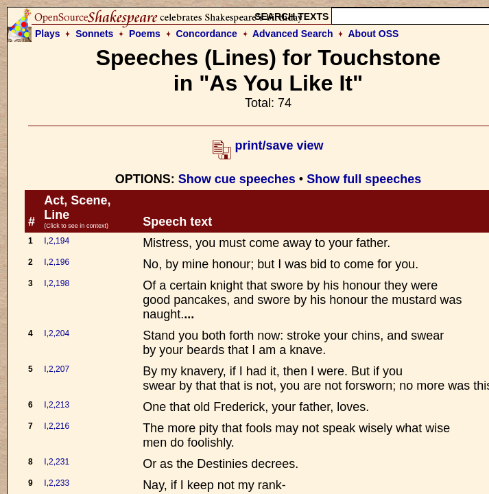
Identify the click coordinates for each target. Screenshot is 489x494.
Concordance (206, 33)
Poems (144, 33)
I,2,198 (56, 283)
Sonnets (94, 33)
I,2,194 (56, 241)
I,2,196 (56, 262)
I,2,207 (56, 369)
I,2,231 (56, 462)
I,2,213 (56, 405)
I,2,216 (56, 426)
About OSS (373, 33)
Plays (47, 33)
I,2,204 (56, 333)
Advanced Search (292, 33)
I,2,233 (56, 483)
